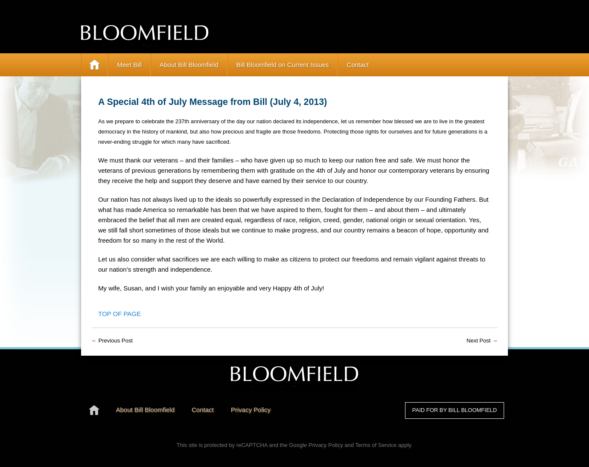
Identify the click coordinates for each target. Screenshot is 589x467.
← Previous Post (112, 340)
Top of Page (119, 313)
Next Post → (482, 340)
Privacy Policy (326, 445)
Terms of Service (376, 445)
